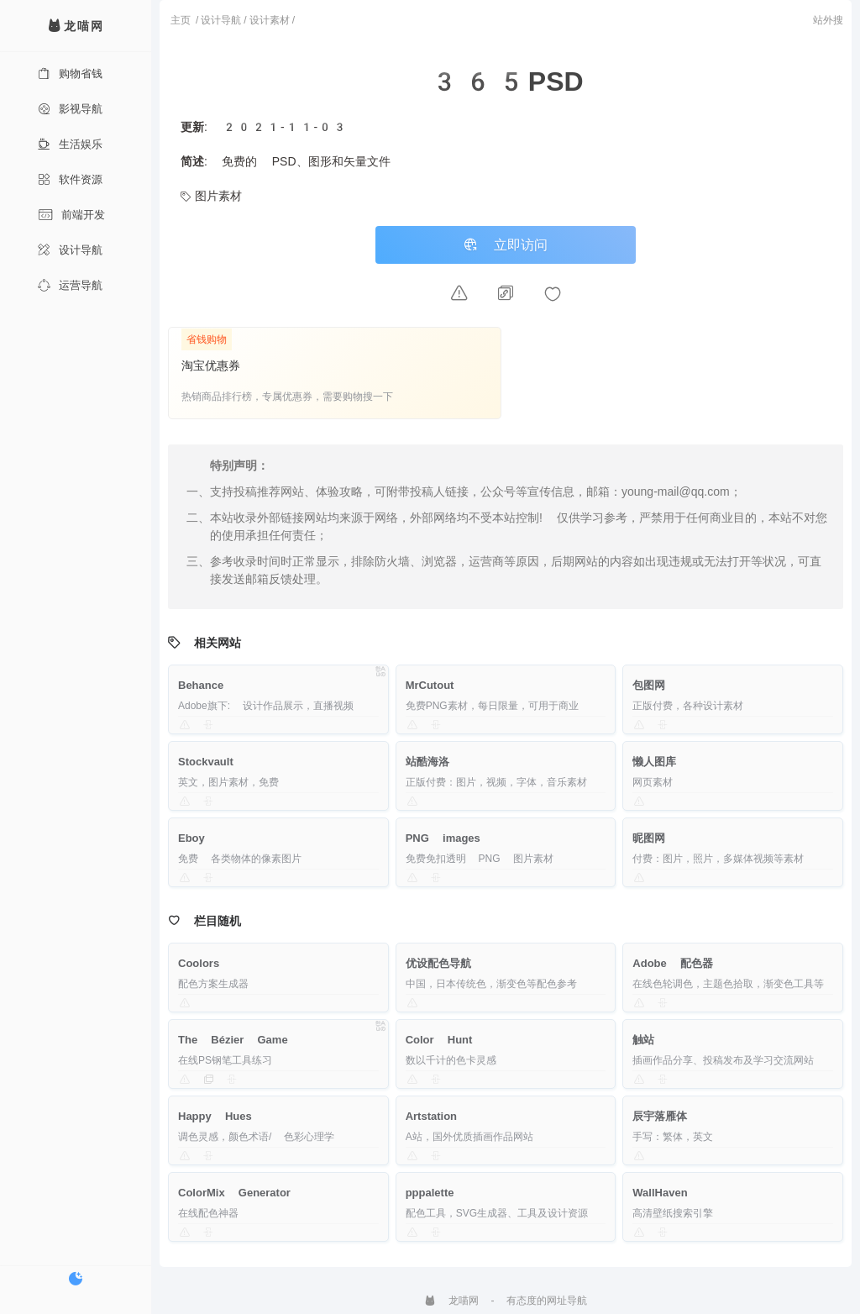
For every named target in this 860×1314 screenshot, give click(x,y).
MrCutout (430, 685)
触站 (643, 1039)
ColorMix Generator (234, 1192)
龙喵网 (451, 1300)
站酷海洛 (427, 761)
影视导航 (70, 108)
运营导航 (70, 285)
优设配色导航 (438, 963)
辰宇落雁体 (659, 1116)
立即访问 (506, 245)
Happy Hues (215, 1116)
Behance (200, 685)
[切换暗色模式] (75, 1278)
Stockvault (205, 761)
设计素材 (269, 20)
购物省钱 (70, 73)
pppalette (430, 1192)
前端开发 (71, 214)
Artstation (431, 1116)
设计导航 (70, 250)
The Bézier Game (233, 1039)
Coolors (198, 963)
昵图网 (648, 838)
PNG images (443, 838)
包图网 (648, 685)
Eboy (191, 838)
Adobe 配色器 (672, 963)
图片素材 (211, 195)
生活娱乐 (70, 144)
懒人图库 (654, 761)
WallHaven (659, 1192)
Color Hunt (439, 1039)
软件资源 (70, 179)
